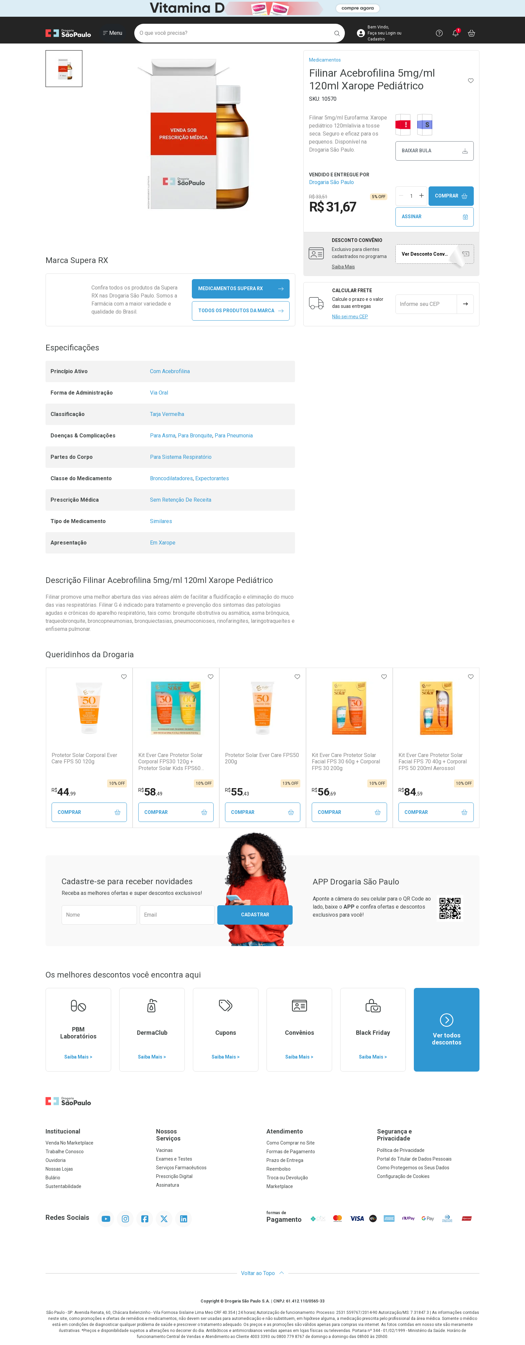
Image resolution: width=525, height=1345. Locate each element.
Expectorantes (212, 478)
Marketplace (280, 1186)
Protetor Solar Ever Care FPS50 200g (262, 758)
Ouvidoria (56, 1160)
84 (410, 791)
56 (324, 791)
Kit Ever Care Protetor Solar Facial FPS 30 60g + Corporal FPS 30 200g (346, 761)
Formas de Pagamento (291, 1151)
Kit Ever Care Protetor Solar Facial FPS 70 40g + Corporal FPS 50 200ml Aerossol (432, 761)
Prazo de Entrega (285, 1160)
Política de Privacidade (401, 1150)
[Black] (262, 8)
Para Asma (162, 435)
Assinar (435, 217)
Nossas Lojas (59, 1169)
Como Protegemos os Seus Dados (413, 1167)
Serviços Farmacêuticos (181, 1167)
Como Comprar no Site (291, 1143)
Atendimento (285, 1131)
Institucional (63, 1131)
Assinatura (167, 1185)
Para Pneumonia (234, 435)
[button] (64, 68)
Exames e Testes (174, 1159)
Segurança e (428, 1135)
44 (64, 791)
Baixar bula (435, 151)
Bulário (53, 1177)
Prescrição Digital (174, 1176)
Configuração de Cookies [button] (403, 1176)
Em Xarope (162, 542)
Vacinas (164, 1150)
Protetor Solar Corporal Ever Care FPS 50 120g (84, 758)
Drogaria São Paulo (331, 182)
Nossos (207, 1135)
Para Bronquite (195, 435)
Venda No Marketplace (69, 1143)
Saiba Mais (343, 266)
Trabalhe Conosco (65, 1151)
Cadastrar (255, 914)
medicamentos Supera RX (241, 288)
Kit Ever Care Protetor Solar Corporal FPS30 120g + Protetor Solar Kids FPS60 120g (170, 761)
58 (150, 791)
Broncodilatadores (171, 478)
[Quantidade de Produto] (411, 196)
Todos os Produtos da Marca (241, 311)
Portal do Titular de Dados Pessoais (414, 1159)
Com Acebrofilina (170, 371)
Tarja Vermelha (167, 414)
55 (237, 791)
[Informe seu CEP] (426, 304)
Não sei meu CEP (350, 316)
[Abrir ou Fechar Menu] (112, 33)
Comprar (451, 196)
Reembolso (279, 1169)
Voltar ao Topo (262, 1273)
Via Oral (159, 393)
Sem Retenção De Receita (180, 500)
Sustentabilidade (63, 1186)
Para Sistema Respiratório (181, 457)
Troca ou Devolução (287, 1177)
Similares (161, 521)
